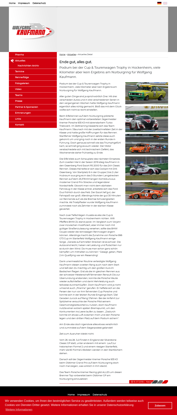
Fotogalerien (22, 83)
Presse (18, 101)
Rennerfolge (22, 77)
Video (18, 89)
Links (18, 119)
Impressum (24, 3)
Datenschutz (39, 3)
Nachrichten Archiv (28, 66)
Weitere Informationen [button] (18, 409)
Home (12, 3)
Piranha (19, 55)
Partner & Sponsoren (26, 107)
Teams (18, 95)
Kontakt (19, 125)
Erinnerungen (23, 113)
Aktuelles (20, 61)
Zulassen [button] (160, 405)
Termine (19, 72)
